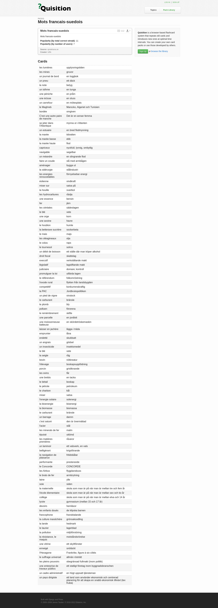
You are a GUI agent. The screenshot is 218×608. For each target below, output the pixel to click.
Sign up (176, 2)
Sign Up (142, 51)
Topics (153, 10)
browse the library (159, 51)
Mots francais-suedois (54, 30)
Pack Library (169, 10)
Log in (167, 2)
